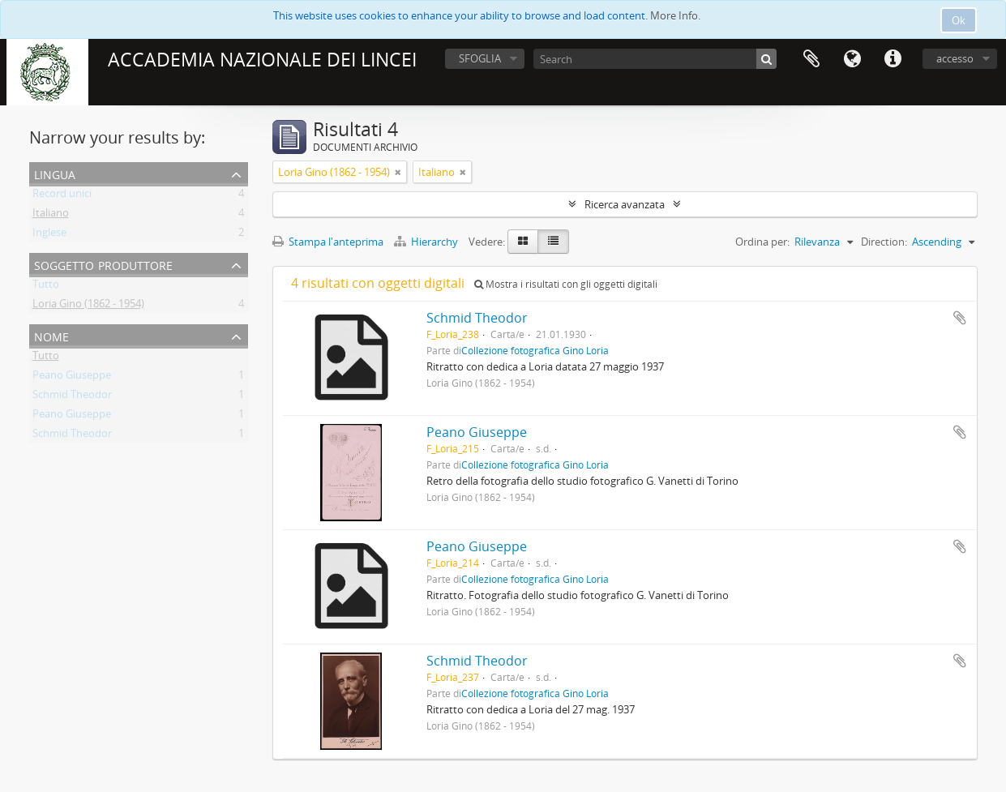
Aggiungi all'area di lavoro (960, 318)
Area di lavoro (811, 59)
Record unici (62, 196)
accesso (955, 58)
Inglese (49, 235)
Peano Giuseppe (71, 377)
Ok (958, 20)
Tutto (45, 287)
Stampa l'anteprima (327, 241)
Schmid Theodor (72, 397)
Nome (51, 335)
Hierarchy (427, 241)
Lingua (852, 59)
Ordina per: (762, 241)
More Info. (675, 15)
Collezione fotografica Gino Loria (535, 350)
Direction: (884, 241)
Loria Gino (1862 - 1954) (88, 306)
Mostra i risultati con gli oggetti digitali (565, 284)
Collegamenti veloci (892, 59)
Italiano (50, 215)
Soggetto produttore (103, 264)
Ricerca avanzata (624, 204)
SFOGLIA (480, 58)
